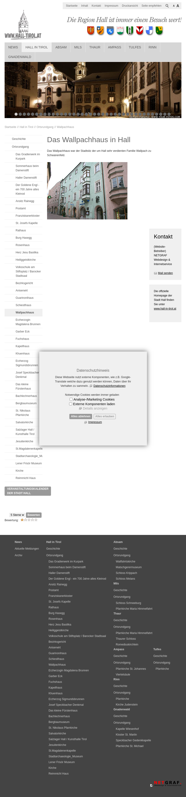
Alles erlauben (104, 416)
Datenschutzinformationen (109, 385)
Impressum (95, 422)
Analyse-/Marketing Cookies (94, 399)
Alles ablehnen (80, 416)
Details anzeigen (95, 408)
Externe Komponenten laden (94, 404)
